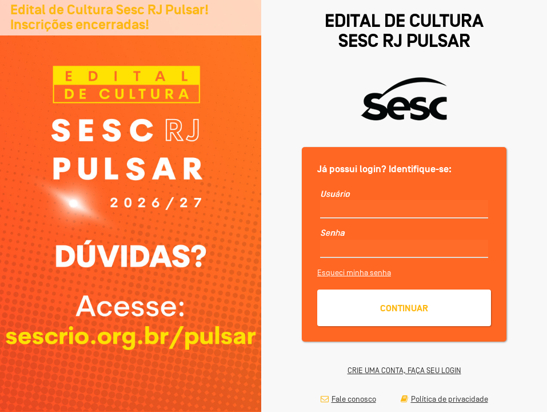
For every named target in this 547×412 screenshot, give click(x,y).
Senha (332, 233)
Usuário (335, 194)
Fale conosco (348, 398)
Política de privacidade (444, 398)
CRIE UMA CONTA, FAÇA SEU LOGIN (404, 370)
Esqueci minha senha (354, 272)
